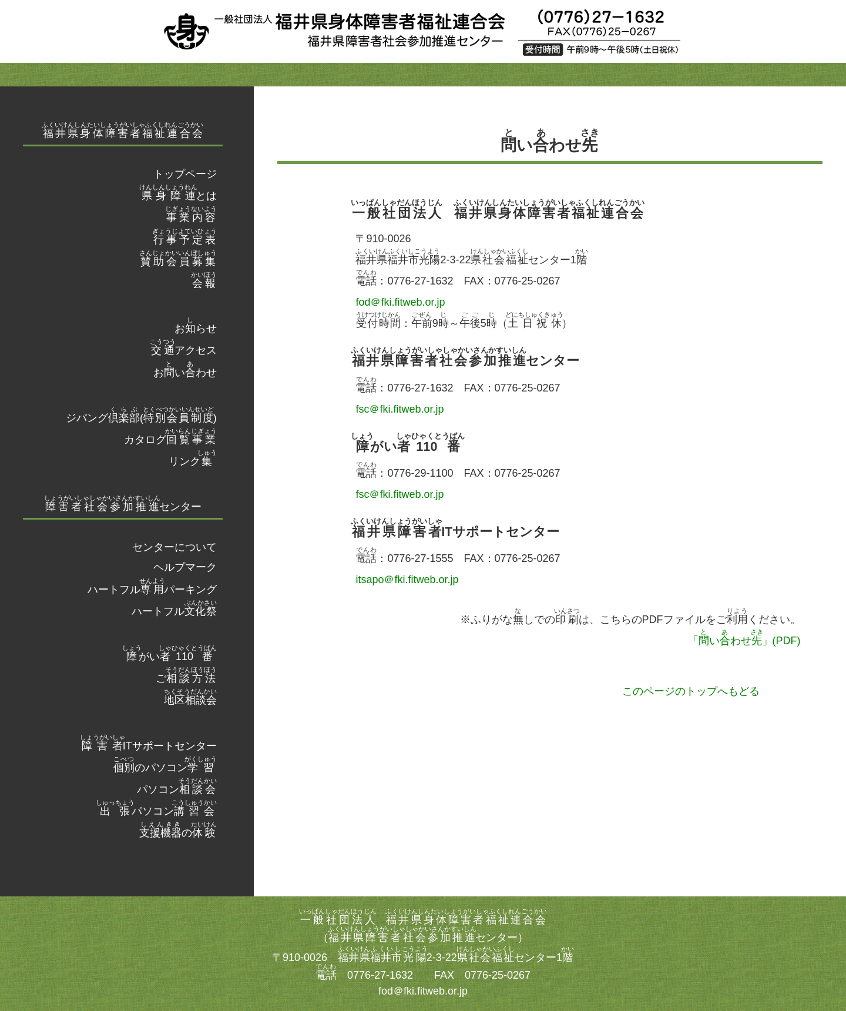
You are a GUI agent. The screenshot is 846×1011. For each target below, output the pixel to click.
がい (169, 656)
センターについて (174, 547)
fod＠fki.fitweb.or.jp (400, 302)
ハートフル (174, 611)
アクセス (183, 350)
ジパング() (141, 418)
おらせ (195, 328)
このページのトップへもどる (691, 691)
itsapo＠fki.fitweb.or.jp (406, 579)
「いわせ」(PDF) (744, 641)
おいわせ (185, 373)
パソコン (177, 789)
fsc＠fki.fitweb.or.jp (399, 409)
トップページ (185, 174)
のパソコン (165, 768)
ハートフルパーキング (152, 589)
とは (178, 196)
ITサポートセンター (148, 746)
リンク (193, 461)
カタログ (170, 440)
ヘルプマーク (185, 567)
